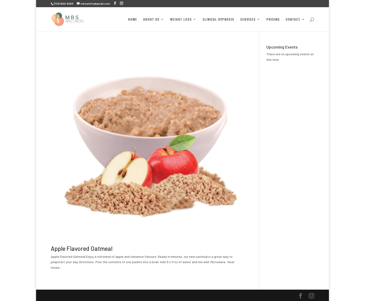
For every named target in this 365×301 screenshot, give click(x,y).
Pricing (273, 20)
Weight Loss (181, 20)
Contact (293, 20)
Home (132, 20)
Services (248, 20)
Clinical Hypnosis (218, 20)
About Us (151, 20)
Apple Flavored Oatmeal (81, 248)
